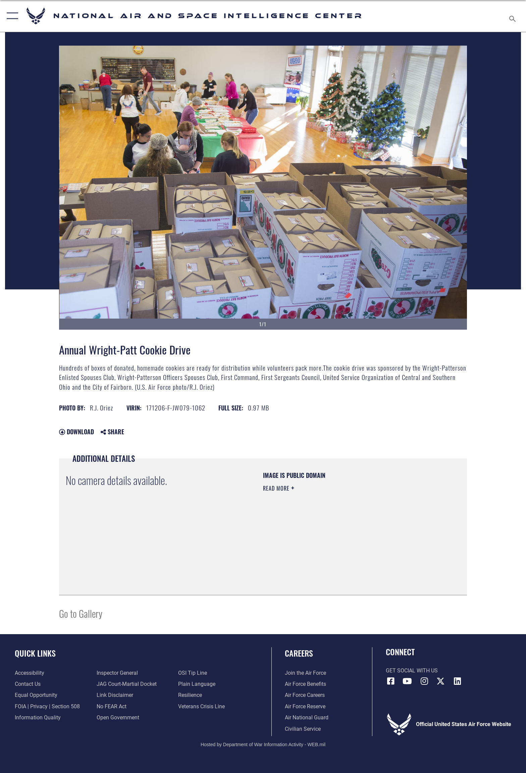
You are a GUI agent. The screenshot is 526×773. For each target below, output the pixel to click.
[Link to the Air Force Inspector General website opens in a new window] (117, 673)
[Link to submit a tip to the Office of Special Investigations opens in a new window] (192, 673)
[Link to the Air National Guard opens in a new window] (306, 717)
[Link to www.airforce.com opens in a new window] (305, 673)
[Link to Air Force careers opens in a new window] (305, 695)
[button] (11, 16)
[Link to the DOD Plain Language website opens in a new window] (196, 684)
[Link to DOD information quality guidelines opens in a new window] (38, 717)
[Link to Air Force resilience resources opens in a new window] (190, 695)
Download (76, 431)
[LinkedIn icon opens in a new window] (457, 681)
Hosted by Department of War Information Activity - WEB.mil (263, 744)
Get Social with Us (412, 670)
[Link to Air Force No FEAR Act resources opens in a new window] (111, 706)
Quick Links (35, 653)
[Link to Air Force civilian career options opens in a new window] (303, 729)
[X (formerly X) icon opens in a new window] (441, 681)
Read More (277, 488)
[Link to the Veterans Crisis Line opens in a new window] (201, 706)
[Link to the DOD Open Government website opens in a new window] (118, 717)
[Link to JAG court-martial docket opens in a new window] (127, 684)
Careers (299, 653)
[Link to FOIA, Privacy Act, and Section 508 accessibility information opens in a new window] (47, 706)
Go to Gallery (80, 613)
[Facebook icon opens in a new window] (391, 681)
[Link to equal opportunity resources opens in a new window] (36, 695)
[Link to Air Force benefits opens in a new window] (305, 684)
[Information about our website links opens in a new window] (115, 695)
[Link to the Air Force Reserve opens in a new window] (305, 706)
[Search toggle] (513, 16)
